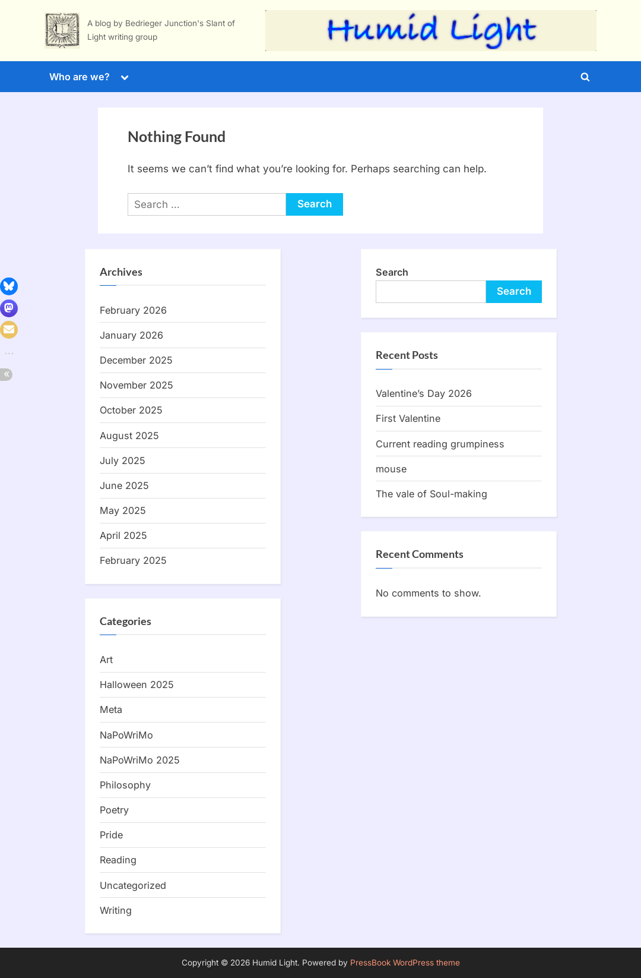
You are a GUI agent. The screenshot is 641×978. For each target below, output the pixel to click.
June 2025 (124, 485)
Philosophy (125, 785)
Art (106, 659)
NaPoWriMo (126, 735)
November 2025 (136, 385)
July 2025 (122, 460)
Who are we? (79, 77)
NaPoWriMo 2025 (140, 760)
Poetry (114, 810)
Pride (111, 835)
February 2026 (133, 310)
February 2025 (133, 560)
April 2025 (123, 535)
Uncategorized (133, 885)
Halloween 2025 (137, 684)
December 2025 (136, 360)
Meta (111, 709)
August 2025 (129, 435)
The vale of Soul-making (431, 494)
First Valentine (408, 418)
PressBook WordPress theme (405, 962)
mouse (391, 469)
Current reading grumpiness (440, 444)
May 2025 (123, 510)
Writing (116, 910)
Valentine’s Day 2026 (424, 393)
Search (392, 272)
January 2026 (131, 335)
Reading (118, 860)
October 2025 (131, 410)
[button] (9, 286)
